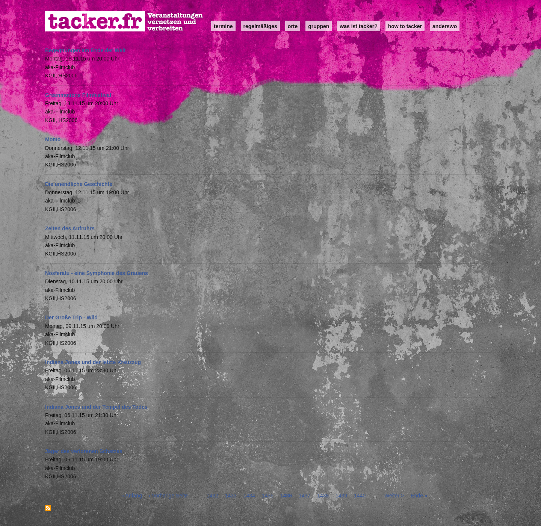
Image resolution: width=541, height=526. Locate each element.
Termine (223, 26)
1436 (286, 496)
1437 (304, 496)
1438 (323, 496)
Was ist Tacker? (358, 26)
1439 (341, 496)
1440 (360, 496)
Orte (293, 26)
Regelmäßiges (260, 26)
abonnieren (48, 508)
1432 (212, 496)
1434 (249, 496)
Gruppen (318, 26)
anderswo (444, 26)
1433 (231, 496)
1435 (268, 496)
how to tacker (405, 26)
